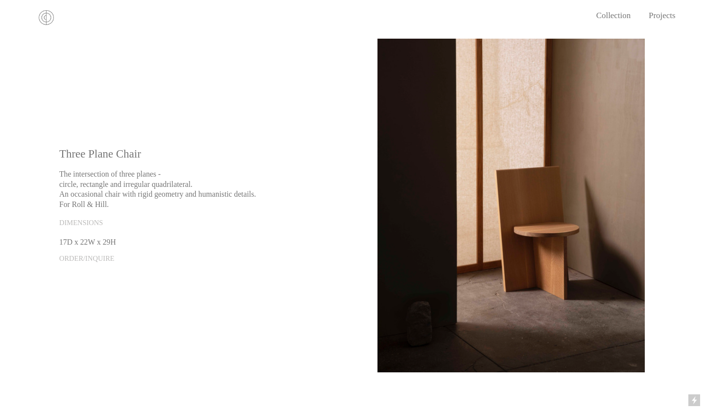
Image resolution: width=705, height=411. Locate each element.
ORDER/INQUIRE (87, 258)
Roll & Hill (89, 204)
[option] (511, 205)
